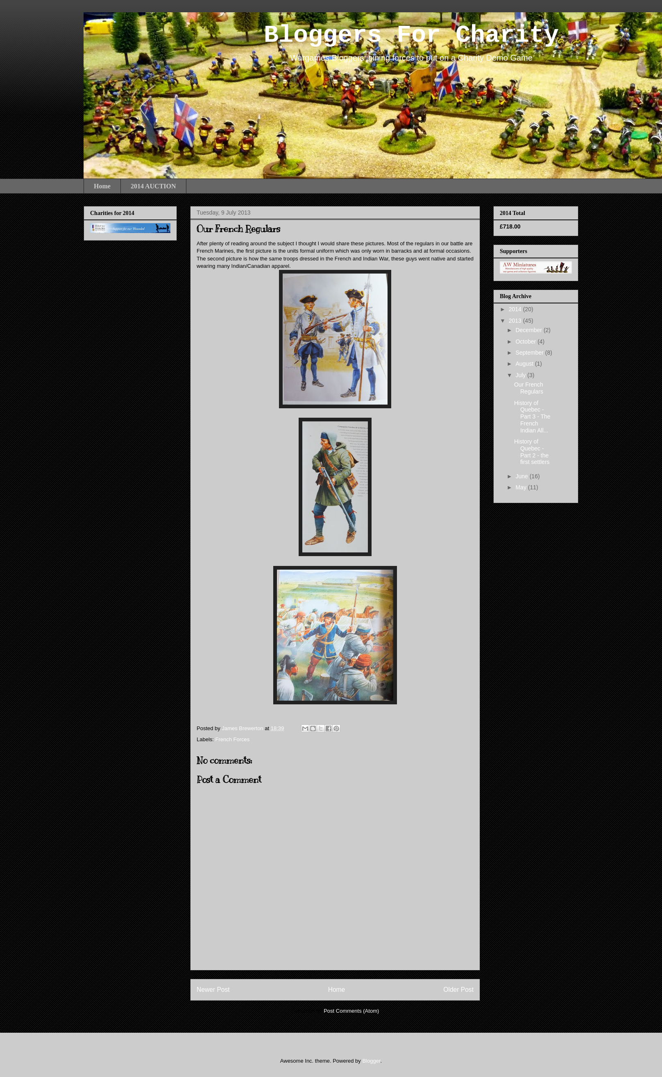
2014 (516, 309)
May (521, 487)
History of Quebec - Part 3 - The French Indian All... (532, 417)
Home (102, 186)
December (529, 330)
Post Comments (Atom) (351, 1011)
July (521, 375)
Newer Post (213, 989)
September (530, 352)
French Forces (232, 739)
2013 (516, 320)
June (522, 476)
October (526, 341)
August (525, 363)
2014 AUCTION (153, 186)
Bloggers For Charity (411, 35)
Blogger (371, 1061)
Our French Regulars (528, 388)
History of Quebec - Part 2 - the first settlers (532, 451)
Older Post (458, 989)
